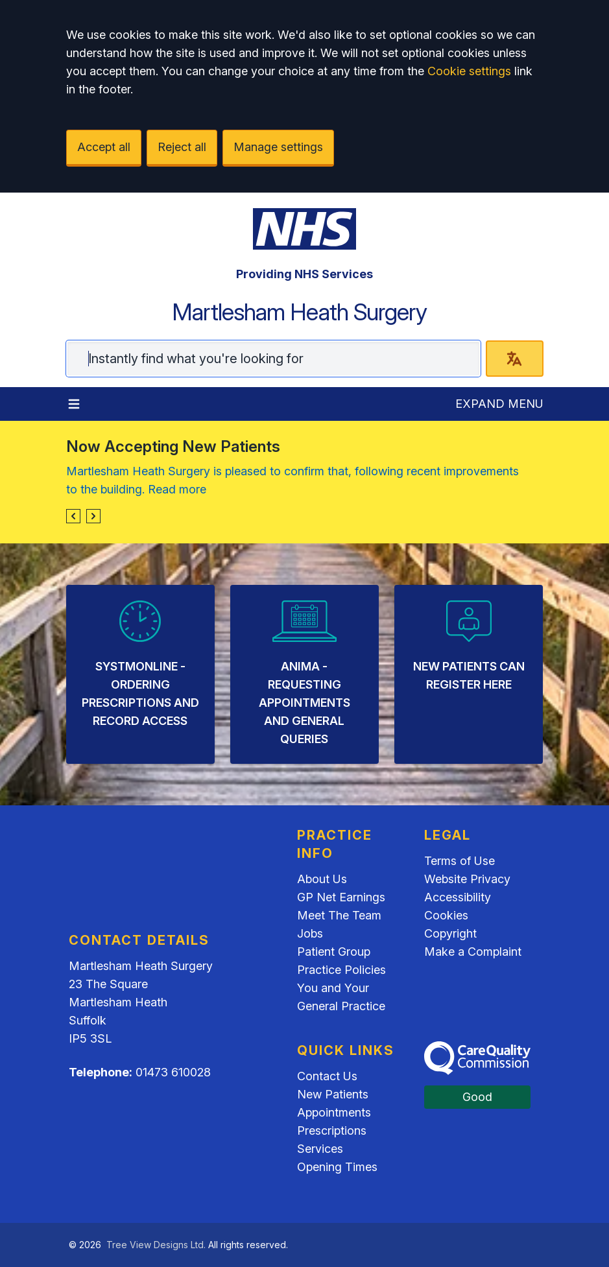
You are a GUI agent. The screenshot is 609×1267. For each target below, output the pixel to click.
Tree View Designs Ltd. (156, 1244)
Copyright (450, 933)
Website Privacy (467, 879)
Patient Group (333, 951)
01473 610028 (173, 1072)
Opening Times (337, 1167)
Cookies (446, 915)
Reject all (182, 147)
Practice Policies (341, 970)
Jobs (310, 933)
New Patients (332, 1094)
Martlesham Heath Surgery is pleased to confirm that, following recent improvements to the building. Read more (292, 480)
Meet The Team (339, 915)
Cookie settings (469, 71)
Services (320, 1148)
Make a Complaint (472, 951)
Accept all (103, 147)
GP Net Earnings (341, 897)
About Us (322, 879)
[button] (73, 516)
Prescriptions (331, 1130)
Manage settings (278, 147)
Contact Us (327, 1076)
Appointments (334, 1112)
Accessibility (457, 897)
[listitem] (140, 674)
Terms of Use (459, 861)
